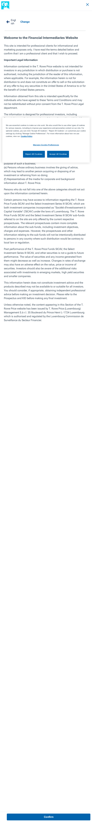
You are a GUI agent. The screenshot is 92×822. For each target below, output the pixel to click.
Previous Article (11, 665)
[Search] (78, 5)
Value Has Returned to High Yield (29, 14)
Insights (5, 14)
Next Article (55, 665)
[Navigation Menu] (85, 5)
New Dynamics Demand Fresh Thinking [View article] (39, 706)
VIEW (17, 741)
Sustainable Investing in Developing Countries (23, 677)
